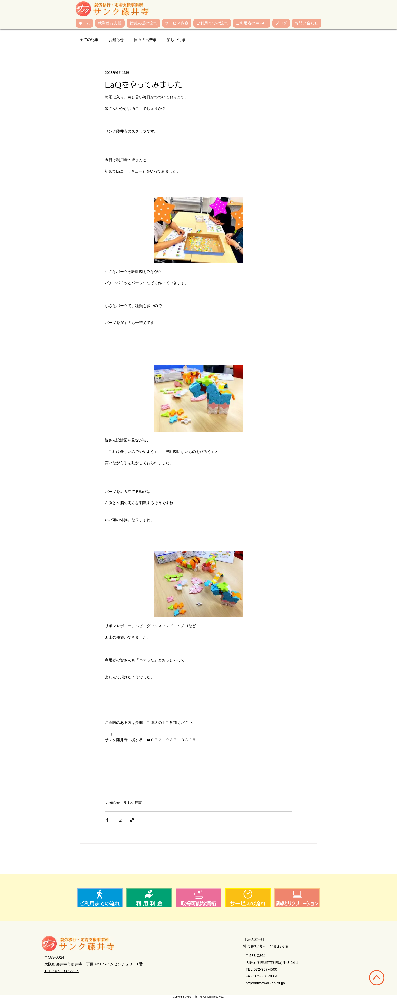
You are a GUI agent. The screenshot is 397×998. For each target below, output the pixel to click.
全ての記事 (89, 39)
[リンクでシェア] (132, 820)
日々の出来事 (145, 39)
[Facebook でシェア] (107, 820)
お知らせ (116, 39)
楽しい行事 (176, 39)
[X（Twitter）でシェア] (119, 820)
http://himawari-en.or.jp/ (265, 983)
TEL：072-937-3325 (61, 971)
